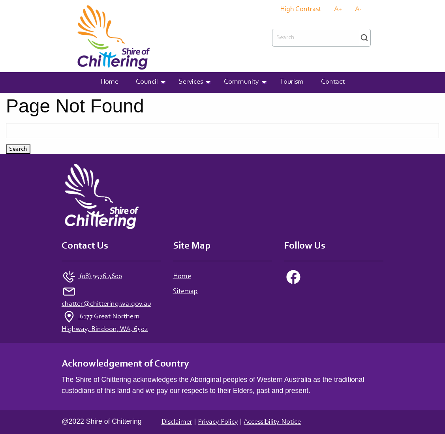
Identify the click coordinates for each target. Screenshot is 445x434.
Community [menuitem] (241, 82)
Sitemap (185, 291)
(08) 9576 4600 (100, 276)
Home (182, 276)
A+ (338, 9)
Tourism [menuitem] (292, 82)
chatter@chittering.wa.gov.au (106, 304)
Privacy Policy (218, 422)
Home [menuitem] (109, 82)
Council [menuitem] (147, 82)
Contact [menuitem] (333, 82)
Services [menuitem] (191, 82)
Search (364, 37)
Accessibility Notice (272, 422)
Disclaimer (176, 422)
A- (358, 9)
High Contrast (300, 9)
